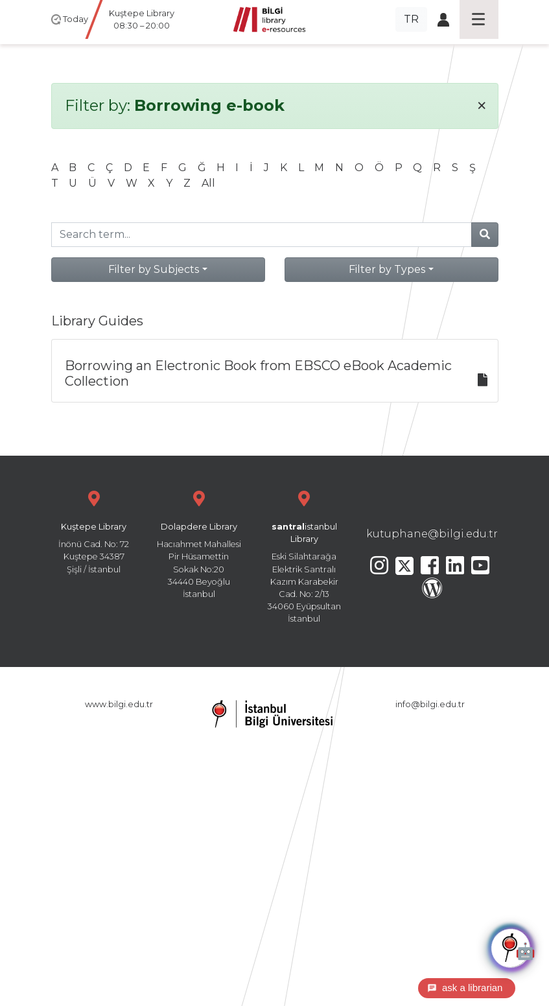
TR (411, 19)
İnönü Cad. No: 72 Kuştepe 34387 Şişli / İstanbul (94, 530)
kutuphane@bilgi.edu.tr (432, 534)
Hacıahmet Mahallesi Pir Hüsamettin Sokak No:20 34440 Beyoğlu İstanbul (199, 543)
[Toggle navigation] (479, 19)
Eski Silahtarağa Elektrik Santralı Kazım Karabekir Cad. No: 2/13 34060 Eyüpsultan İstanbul (304, 555)
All (208, 183)
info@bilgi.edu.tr (430, 704)
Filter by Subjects (153, 269)
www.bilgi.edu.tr (119, 704)
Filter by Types (387, 269)
